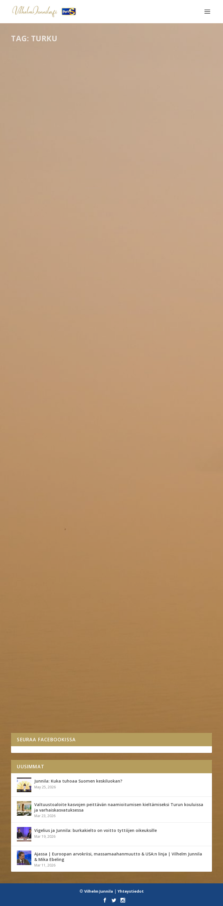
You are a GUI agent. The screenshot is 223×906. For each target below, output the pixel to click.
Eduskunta (47, 190)
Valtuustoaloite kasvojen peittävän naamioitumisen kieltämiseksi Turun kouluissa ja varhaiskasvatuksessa (118, 807)
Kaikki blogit (51, 695)
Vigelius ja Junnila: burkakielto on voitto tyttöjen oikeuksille (95, 830)
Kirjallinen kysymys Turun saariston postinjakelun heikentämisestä (111, 357)
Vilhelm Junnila (98, 891)
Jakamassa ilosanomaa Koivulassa (64, 526)
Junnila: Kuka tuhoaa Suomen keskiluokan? (78, 781)
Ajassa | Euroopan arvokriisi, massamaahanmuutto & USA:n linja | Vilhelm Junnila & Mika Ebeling (118, 856)
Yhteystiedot (131, 891)
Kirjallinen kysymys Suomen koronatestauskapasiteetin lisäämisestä (94, 179)
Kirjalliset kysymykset (75, 190)
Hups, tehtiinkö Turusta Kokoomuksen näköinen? (85, 687)
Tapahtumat (52, 534)
